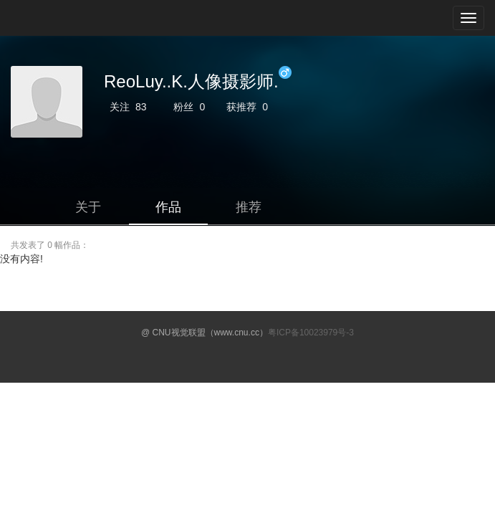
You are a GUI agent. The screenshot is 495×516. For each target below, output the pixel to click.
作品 (168, 207)
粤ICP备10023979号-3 (311, 333)
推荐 (248, 207)
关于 (88, 207)
